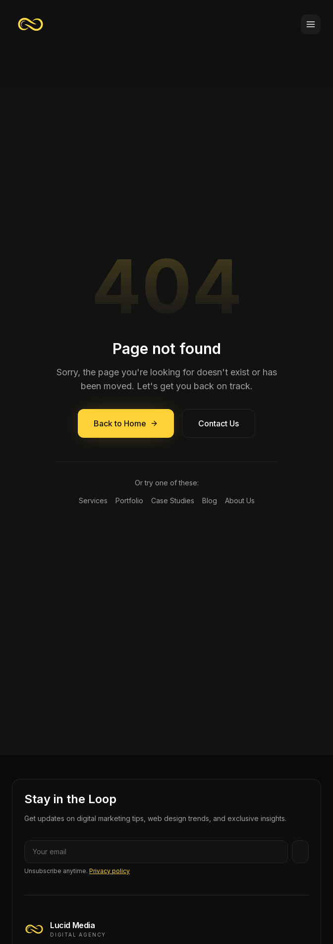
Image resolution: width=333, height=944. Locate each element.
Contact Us (218, 423)
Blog (209, 500)
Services (93, 500)
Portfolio (129, 500)
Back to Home (126, 423)
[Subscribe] (300, 851)
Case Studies (172, 500)
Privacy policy (109, 871)
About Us (240, 500)
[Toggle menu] (311, 24)
